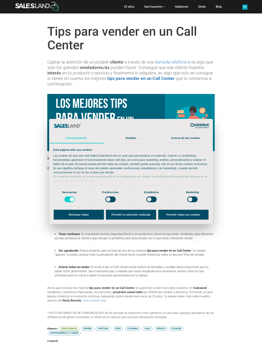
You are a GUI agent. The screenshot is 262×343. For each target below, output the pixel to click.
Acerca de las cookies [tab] (185, 137)
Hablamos (181, 6)
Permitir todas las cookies (183, 214)
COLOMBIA (132, 328)
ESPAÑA (87, 328)
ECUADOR (176, 328)
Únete (202, 6)
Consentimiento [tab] (76, 137)
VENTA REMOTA (69, 328)
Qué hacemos (154, 6)
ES (245, 6)
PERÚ (118, 328)
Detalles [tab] (131, 137)
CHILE (147, 328)
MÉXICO (161, 328)
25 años (129, 6)
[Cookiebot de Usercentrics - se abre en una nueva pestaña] (193, 126)
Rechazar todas (79, 214)
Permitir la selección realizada (131, 214)
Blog (219, 6)
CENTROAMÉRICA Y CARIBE (64, 333)
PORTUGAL (103, 328)
